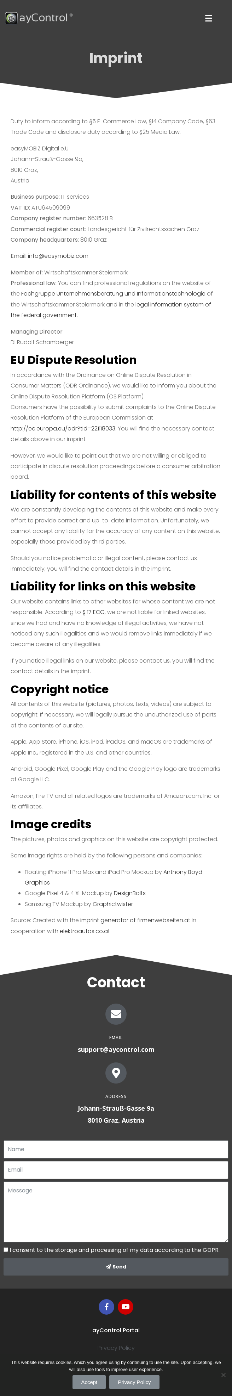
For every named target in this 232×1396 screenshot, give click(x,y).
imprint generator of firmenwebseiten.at (134, 920)
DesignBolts (130, 893)
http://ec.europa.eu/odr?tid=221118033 (63, 428)
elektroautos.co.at (85, 931)
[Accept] (223, 1374)
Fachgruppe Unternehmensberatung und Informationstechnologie (113, 294)
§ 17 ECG (93, 612)
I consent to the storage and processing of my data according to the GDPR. (115, 1250)
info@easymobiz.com (58, 256)
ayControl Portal (116, 1330)
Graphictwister (113, 904)
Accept (89, 1382)
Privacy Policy (116, 1348)
